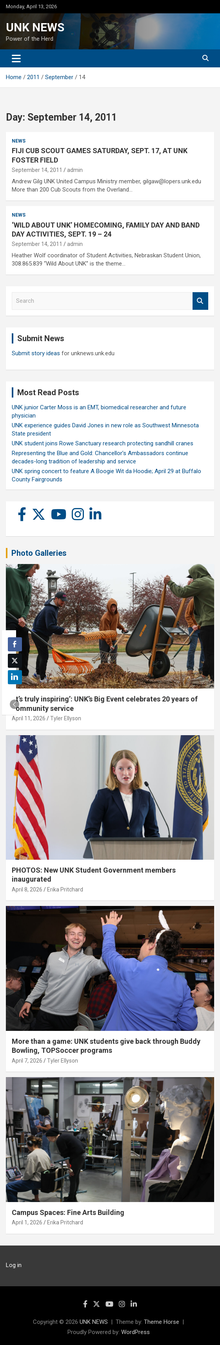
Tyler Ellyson (65, 718)
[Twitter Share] (15, 661)
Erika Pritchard (65, 889)
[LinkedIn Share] (15, 677)
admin (75, 170)
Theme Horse (161, 1321)
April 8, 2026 (27, 889)
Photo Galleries (39, 553)
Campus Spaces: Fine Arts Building (68, 1212)
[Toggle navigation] (16, 58)
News (18, 141)
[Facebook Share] (15, 644)
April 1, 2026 (27, 1222)
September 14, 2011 (37, 170)
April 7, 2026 (27, 1061)
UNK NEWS (35, 27)
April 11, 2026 (28, 718)
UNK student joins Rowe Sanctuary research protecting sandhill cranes (102, 443)
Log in (14, 1265)
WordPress (135, 1332)
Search (200, 301)
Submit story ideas (36, 353)
